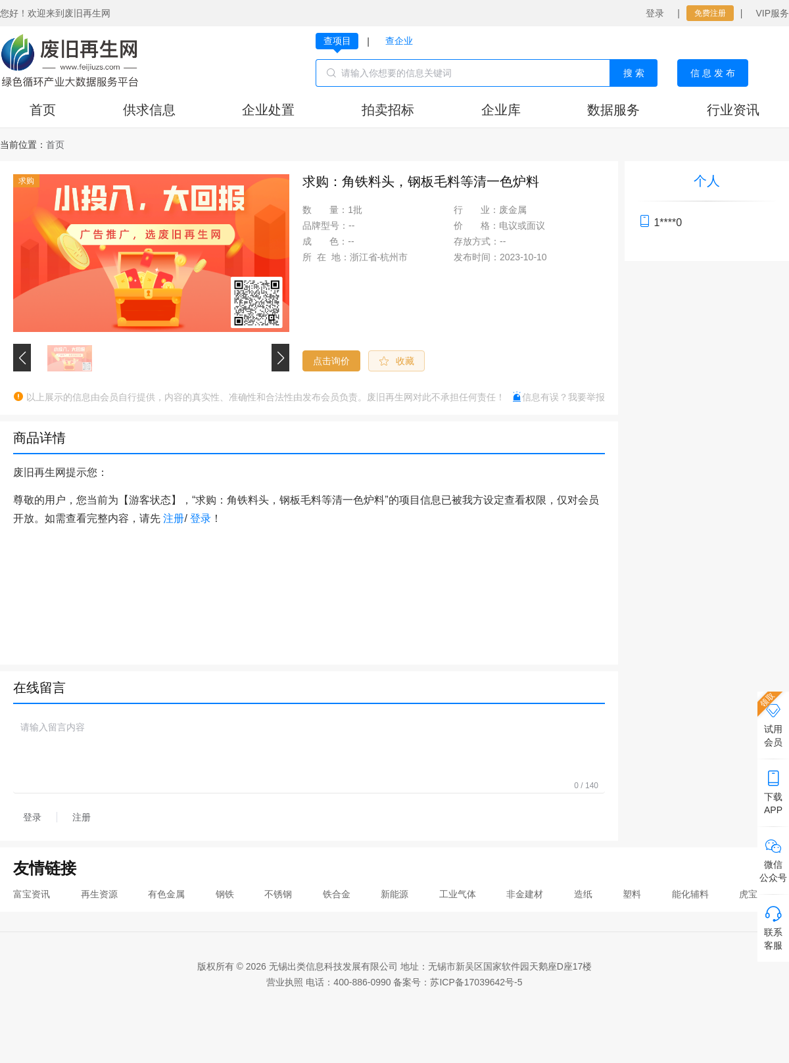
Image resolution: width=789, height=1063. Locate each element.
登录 (655, 13)
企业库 (501, 110)
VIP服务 (772, 13)
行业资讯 (733, 110)
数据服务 (613, 110)
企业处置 (268, 110)
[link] (55, 144)
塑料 (632, 894)
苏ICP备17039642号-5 (476, 982)
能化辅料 (690, 894)
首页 (43, 110)
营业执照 (284, 982)
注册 (173, 518)
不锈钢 (278, 894)
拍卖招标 (388, 110)
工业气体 (457, 894)
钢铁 (225, 894)
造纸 (583, 894)
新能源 (394, 894)
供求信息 (149, 110)
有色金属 (166, 894)
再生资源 (99, 894)
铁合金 (336, 894)
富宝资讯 (31, 894)
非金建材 (524, 894)
